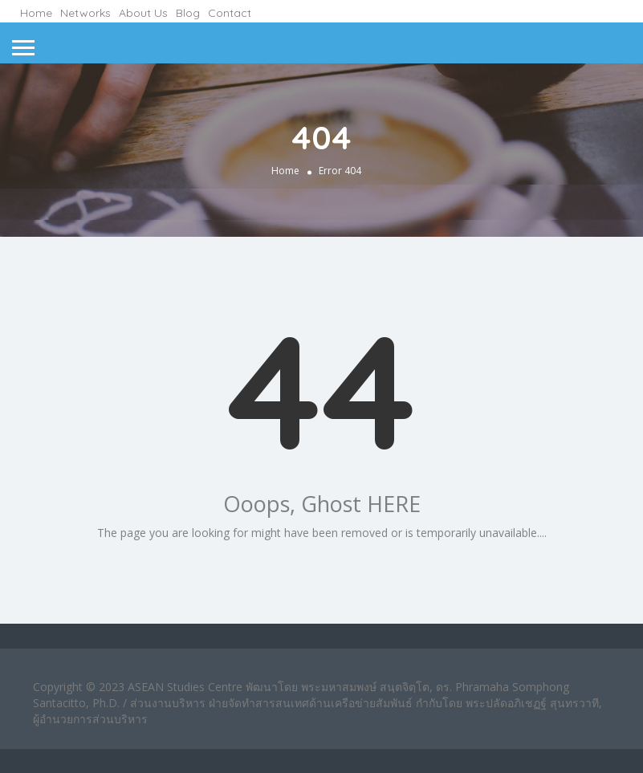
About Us (143, 13)
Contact (229, 13)
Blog (188, 13)
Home (36, 13)
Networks (85, 13)
